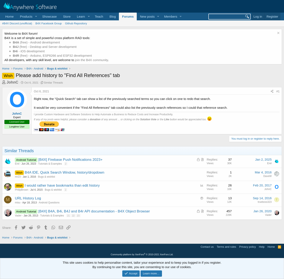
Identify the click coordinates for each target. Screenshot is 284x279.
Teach (99, 16)
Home (9, 16)
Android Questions (49, 202)
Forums (128, 16)
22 (73, 215)
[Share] (272, 91)
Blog (112, 16)
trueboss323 (265, 201)
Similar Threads (53, 82)
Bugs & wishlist (46, 176)
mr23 (18, 176)
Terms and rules (226, 246)
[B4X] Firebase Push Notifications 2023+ (70, 160)
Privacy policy (247, 246)
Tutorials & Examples (50, 163)
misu (17, 202)
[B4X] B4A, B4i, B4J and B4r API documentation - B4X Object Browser (94, 211)
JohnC (12, 82)
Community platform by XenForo (142, 254)
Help (262, 246)
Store (67, 16)
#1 (278, 91)
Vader (18, 215)
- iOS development (29, 51)
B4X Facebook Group (49, 23)
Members (170, 16)
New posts (147, 16)
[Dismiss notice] (278, 33)
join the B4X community (91, 60)
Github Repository (76, 23)
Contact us (207, 246)
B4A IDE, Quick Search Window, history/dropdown (64, 172)
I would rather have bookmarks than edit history (62, 185)
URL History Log (28, 198)
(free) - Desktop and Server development (45, 46)
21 (68, 215)
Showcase (49, 16)
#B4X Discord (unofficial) (17, 23)
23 (78, 215)
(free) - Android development (36, 42)
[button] (28, 16)
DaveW (267, 176)
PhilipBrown (21, 189)
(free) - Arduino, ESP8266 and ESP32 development (52, 55)
